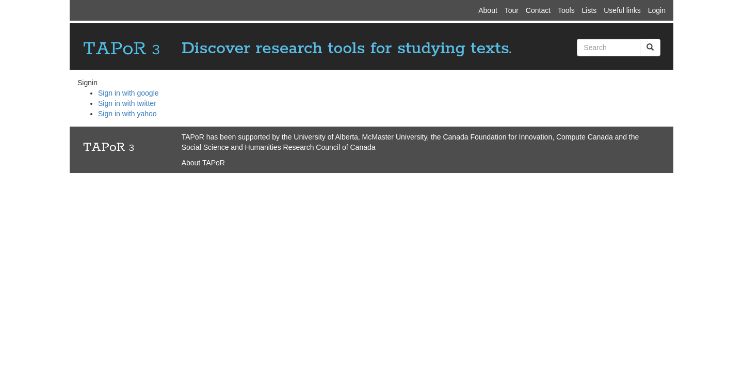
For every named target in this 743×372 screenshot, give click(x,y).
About (487, 10)
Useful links (622, 10)
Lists (589, 10)
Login (657, 10)
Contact (538, 10)
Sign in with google (128, 93)
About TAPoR (203, 163)
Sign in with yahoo (127, 114)
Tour (512, 10)
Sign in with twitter (127, 103)
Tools (566, 10)
